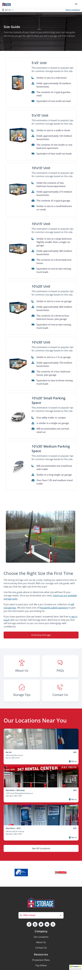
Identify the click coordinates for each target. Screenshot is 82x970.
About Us (41, 942)
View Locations (72, 10)
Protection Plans (41, 960)
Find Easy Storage (41, 635)
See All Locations (41, 848)
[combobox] (41, 915)
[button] (18, 83)
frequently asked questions (54, 607)
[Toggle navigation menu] (77, 4)
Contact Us (41, 947)
